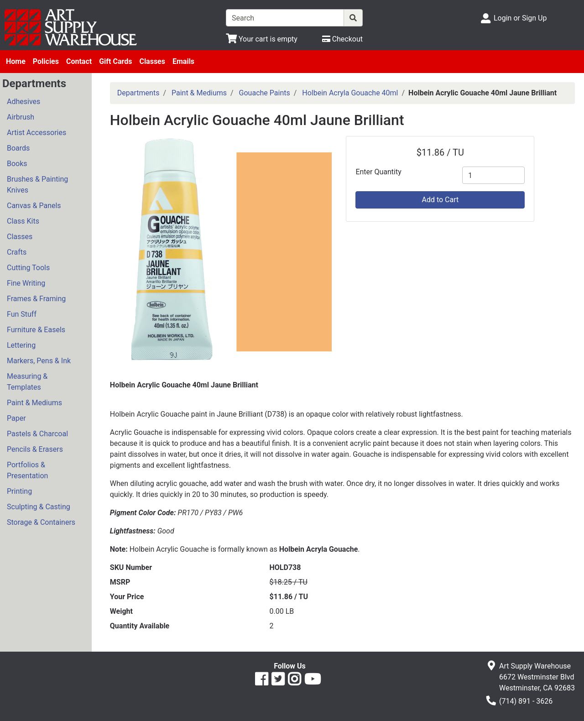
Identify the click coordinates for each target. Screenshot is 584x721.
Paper (16, 418)
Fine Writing (26, 283)
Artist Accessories (36, 132)
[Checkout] (342, 39)
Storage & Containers (41, 522)
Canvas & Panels (34, 205)
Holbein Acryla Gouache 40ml (350, 93)
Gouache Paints (264, 93)
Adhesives (23, 101)
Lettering (21, 345)
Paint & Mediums (34, 402)
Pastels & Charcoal (37, 433)
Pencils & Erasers (35, 449)
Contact (79, 61)
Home (16, 61)
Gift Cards (115, 61)
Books (17, 163)
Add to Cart (440, 199)
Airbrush (20, 117)
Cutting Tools (28, 267)
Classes (152, 61)
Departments (138, 93)
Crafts (16, 252)
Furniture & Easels (36, 329)
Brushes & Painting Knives (37, 184)
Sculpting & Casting (38, 506)
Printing (19, 491)
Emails (183, 61)
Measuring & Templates (27, 382)
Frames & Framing (36, 298)
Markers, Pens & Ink (39, 360)
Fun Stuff (21, 314)
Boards (18, 148)
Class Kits (23, 221)
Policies (46, 61)
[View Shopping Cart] (261, 39)
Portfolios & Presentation (27, 470)
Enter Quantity (378, 171)
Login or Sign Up (520, 18)
